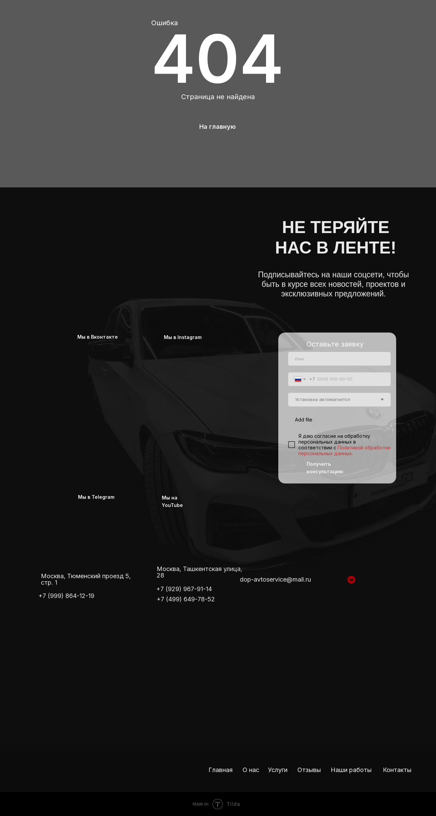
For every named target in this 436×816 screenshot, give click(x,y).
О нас (251, 769)
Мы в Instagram (183, 337)
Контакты (397, 769)
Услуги (277, 769)
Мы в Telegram (96, 497)
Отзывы (309, 769)
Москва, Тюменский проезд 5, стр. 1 (86, 579)
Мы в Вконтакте (97, 337)
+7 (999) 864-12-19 (66, 595)
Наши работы (351, 769)
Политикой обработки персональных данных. (344, 450)
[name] (339, 359)
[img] (129, 238)
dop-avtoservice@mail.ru (275, 579)
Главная (220, 769)
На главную (217, 126)
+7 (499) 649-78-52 (186, 599)
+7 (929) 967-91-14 (184, 588)
